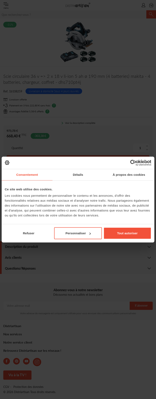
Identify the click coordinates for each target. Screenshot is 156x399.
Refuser (28, 233)
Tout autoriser (127, 233)
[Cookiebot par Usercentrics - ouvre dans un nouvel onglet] (133, 163)
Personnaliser (78, 233)
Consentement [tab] (27, 174)
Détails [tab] (78, 174)
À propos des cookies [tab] (129, 174)
